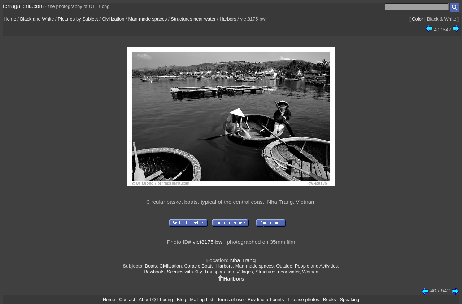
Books (329, 299)
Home (10, 19)
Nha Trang (243, 260)
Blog (181, 299)
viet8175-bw (207, 242)
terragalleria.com (23, 6)
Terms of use (230, 299)
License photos (303, 299)
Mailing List (201, 299)
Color (417, 19)
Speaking (349, 299)
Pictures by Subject (78, 19)
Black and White (37, 19)
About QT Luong (156, 299)
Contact (127, 299)
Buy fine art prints (266, 299)
